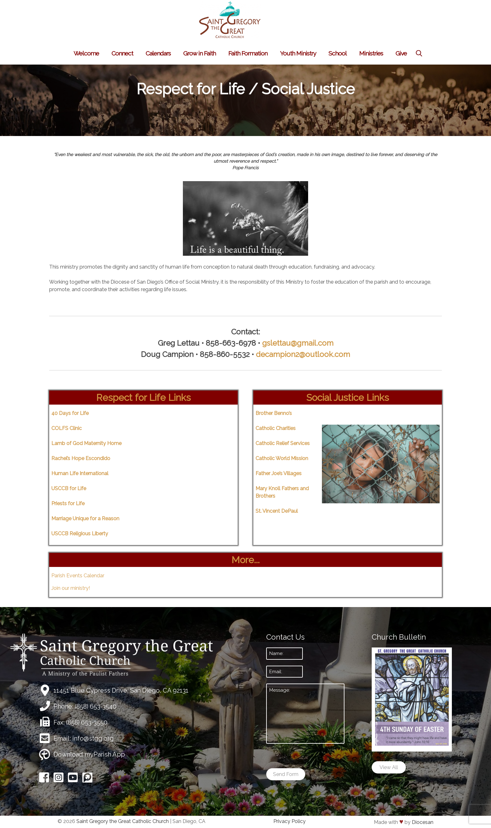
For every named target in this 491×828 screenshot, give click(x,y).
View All (389, 767)
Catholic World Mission (282, 458)
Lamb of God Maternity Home (86, 443)
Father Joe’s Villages (279, 473)
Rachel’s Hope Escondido (80, 458)
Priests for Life (68, 503)
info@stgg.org (93, 738)
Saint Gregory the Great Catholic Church (122, 821)
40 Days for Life (70, 413)
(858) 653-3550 (86, 722)
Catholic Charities (276, 428)
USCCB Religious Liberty (79, 534)
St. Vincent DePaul (277, 511)
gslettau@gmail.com (297, 343)
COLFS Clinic (66, 428)
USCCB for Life (68, 488)
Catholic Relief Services (283, 443)
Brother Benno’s (274, 413)
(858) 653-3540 (95, 706)
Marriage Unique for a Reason (85, 518)
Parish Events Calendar (77, 576)
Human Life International (79, 473)
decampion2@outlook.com (303, 354)
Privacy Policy (289, 821)
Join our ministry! (70, 588)
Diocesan (422, 822)
